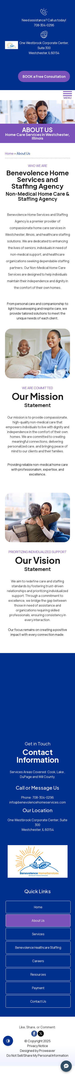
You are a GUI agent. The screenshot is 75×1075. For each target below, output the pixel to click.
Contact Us (38, 1001)
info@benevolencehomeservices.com (37, 802)
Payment (38, 988)
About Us (38, 920)
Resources (38, 974)
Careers (38, 961)
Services (38, 934)
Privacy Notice (37, 1046)
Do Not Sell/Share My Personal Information (37, 1055)
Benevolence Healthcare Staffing (38, 947)
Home (9, 153)
